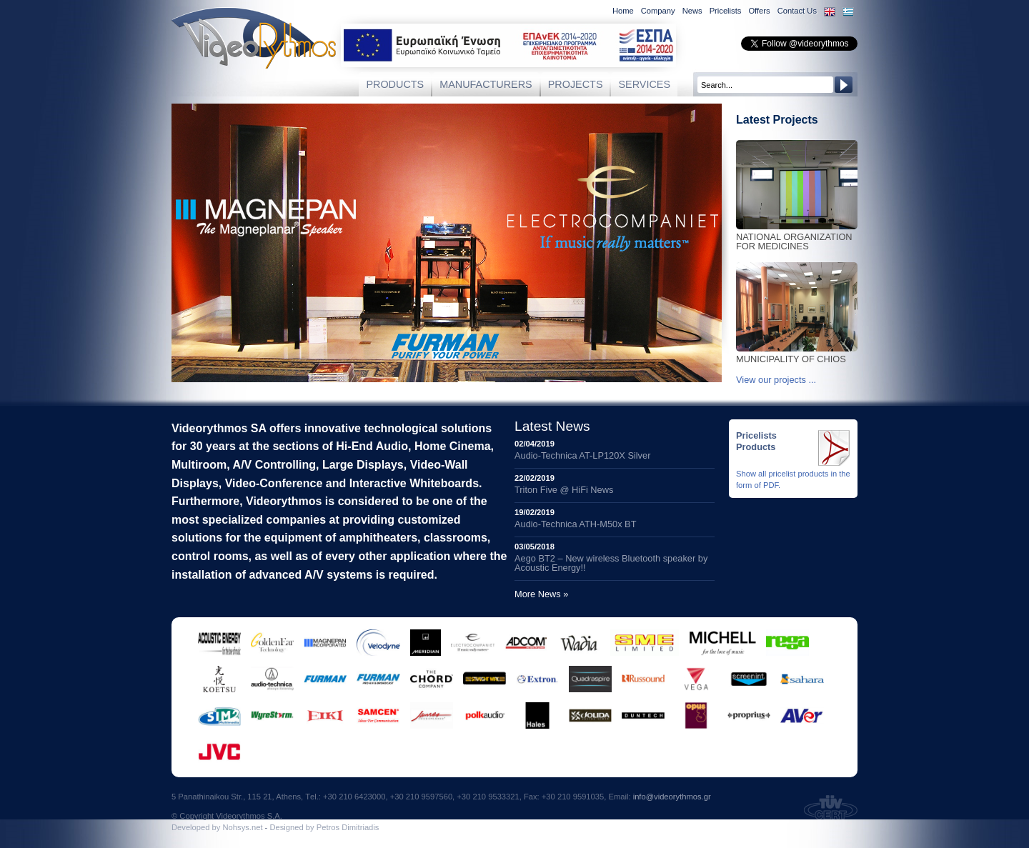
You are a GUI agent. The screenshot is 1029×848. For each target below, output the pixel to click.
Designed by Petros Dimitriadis (324, 827)
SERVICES (644, 84)
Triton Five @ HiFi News (563, 489)
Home (623, 10)
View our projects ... (776, 379)
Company (658, 10)
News (692, 10)
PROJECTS (575, 84)
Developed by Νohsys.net (217, 827)
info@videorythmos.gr (672, 796)
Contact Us (797, 10)
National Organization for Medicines (797, 237)
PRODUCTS (395, 84)
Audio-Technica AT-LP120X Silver (582, 455)
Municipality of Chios (797, 355)
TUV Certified (831, 807)
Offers (759, 10)
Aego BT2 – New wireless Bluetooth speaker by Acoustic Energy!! (610, 563)
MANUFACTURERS (485, 84)
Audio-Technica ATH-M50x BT (575, 524)
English (829, 11)
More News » (541, 594)
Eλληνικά (848, 11)
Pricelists (726, 10)
